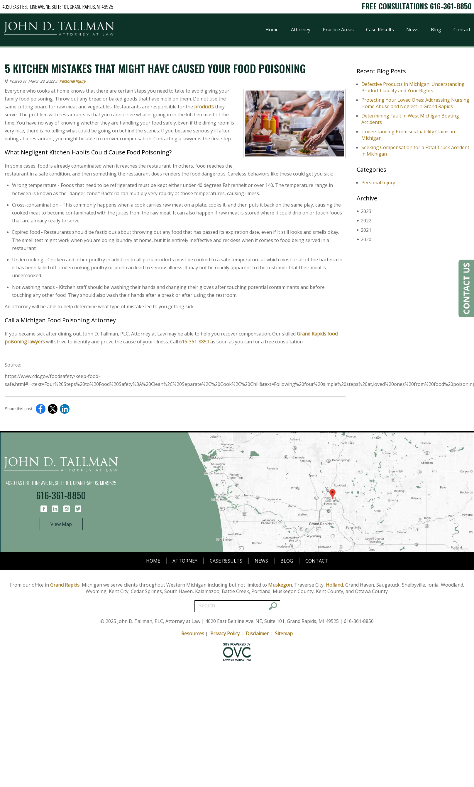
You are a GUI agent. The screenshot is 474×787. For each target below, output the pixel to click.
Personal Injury (72, 81)
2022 (364, 220)
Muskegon (280, 585)
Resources (192, 633)
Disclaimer (257, 633)
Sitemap (284, 633)
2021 (364, 230)
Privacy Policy (225, 633)
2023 (364, 211)
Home (272, 29)
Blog (436, 29)
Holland (334, 585)
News (412, 29)
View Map (61, 524)
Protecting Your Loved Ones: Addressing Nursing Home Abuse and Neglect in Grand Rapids (415, 103)
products (204, 106)
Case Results (380, 29)
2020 (364, 239)
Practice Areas (338, 29)
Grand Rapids (64, 585)
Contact (461, 29)
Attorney (300, 29)
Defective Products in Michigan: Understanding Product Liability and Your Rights (413, 87)
